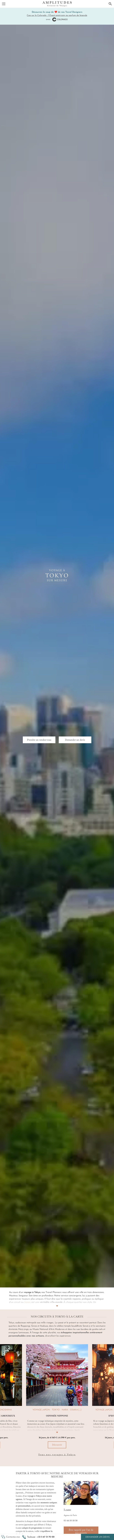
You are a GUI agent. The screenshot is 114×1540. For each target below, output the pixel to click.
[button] (38, 1537)
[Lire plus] (57, 1302)
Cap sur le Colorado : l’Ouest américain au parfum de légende (57, 15)
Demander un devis (97, 1537)
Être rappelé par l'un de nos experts (81, 1531)
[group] (57, 1397)
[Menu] (3, 4)
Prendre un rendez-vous (39, 739)
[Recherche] (110, 4)
